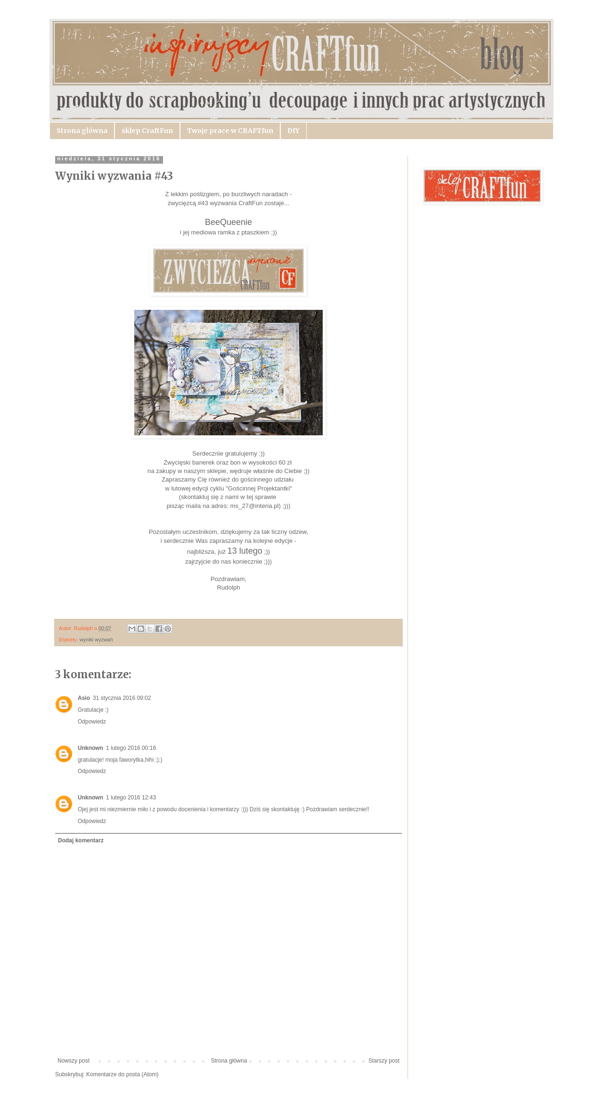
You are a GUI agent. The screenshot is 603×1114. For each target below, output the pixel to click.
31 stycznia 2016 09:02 (122, 698)
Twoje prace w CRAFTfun (230, 130)
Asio (84, 698)
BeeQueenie (228, 222)
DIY (293, 130)
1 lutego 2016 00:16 (131, 748)
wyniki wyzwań (96, 639)
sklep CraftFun (147, 130)
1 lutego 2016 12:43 (131, 797)
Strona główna (82, 130)
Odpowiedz (92, 721)
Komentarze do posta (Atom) (122, 1074)
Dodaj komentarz (81, 840)
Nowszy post (73, 1060)
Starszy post (383, 1060)
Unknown (90, 748)
